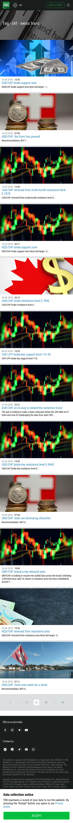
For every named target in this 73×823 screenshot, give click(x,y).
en (20, 5)
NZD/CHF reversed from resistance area (26, 631)
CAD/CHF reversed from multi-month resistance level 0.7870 (33, 191)
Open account (55, 5)
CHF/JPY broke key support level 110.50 (26, 354)
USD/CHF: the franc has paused (21, 136)
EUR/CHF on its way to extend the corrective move (32, 408)
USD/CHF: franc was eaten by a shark (24, 685)
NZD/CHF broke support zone (19, 247)
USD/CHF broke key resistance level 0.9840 (28, 464)
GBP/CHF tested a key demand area (23, 571)
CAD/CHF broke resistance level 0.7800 (25, 301)
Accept (36, 815)
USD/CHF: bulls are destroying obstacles (26, 518)
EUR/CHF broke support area (19, 83)
